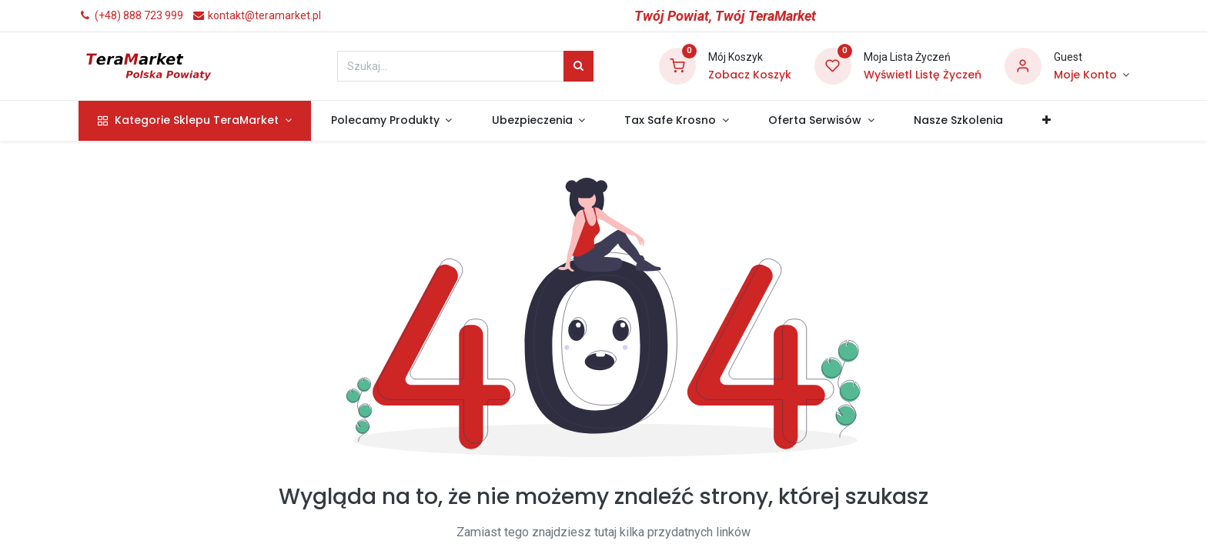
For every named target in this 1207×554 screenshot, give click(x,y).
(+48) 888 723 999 (131, 15)
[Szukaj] (578, 66)
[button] (1046, 121)
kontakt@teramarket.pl (256, 15)
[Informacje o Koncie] (1091, 75)
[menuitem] (958, 121)
